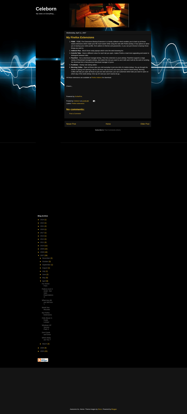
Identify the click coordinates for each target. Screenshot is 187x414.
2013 (42, 236)
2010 (42, 246)
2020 (42, 229)
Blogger (114, 409)
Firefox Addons (96, 77)
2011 (42, 242)
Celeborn (46, 8)
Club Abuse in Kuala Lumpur (47, 320)
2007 (42, 255)
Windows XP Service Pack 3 (46, 327)
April (44, 281)
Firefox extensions (78, 103)
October (45, 261)
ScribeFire (78, 96)
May (44, 278)
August (45, 268)
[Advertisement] (50, 44)
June (44, 274)
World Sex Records (46, 308)
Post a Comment (75, 113)
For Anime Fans (45, 285)
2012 (42, 239)
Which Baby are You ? (46, 339)
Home (108, 124)
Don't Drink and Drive (46, 333)
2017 (42, 233)
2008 (42, 252)
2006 (42, 348)
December (46, 258)
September (46, 265)
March (44, 344)
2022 (42, 223)
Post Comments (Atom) (112, 130)
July (44, 271)
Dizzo (100, 409)
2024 (42, 220)
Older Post (144, 124)
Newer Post (71, 124)
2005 (42, 351)
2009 (42, 249)
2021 (42, 226)
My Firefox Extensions (47, 314)
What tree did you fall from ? (47, 302)
